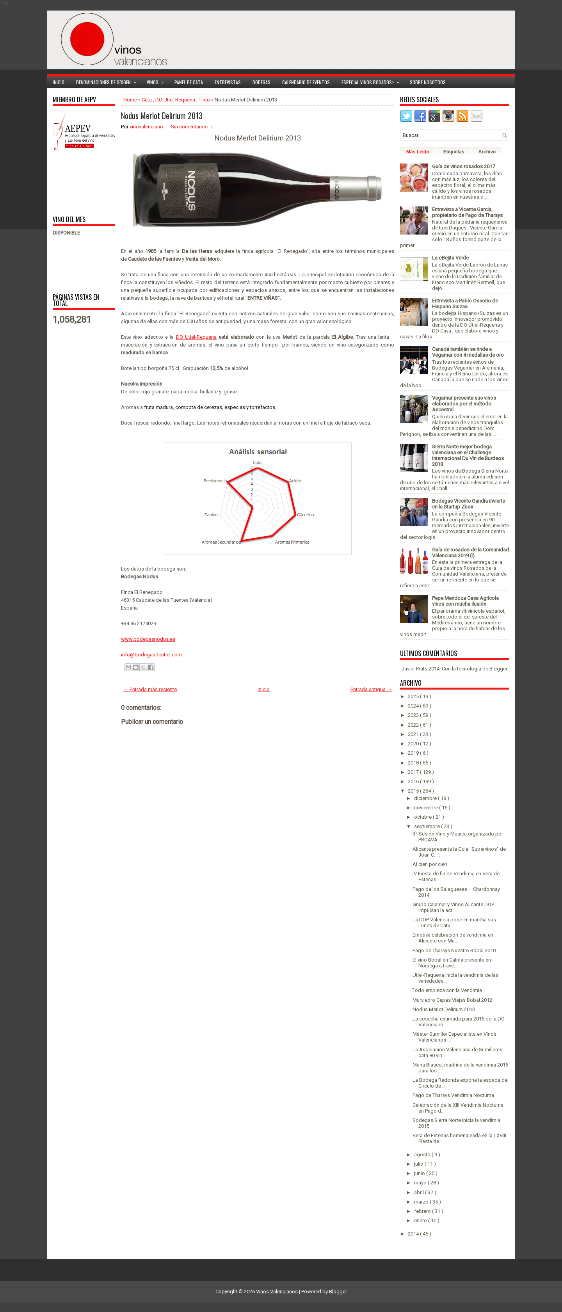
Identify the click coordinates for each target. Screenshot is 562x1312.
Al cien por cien (430, 864)
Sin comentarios (189, 127)
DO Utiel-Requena (175, 100)
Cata (147, 100)
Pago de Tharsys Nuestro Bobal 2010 (454, 950)
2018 (414, 763)
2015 (414, 791)
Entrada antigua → (371, 689)
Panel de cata (188, 82)
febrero (423, 1211)
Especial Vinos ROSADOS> (372, 80)
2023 (414, 715)
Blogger (498, 669)
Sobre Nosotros (428, 82)
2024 (414, 706)
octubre (423, 817)
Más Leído (417, 152)
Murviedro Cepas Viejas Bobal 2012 (452, 1000)
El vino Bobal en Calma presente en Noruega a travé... (452, 963)
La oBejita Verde (450, 258)
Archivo (487, 152)
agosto (423, 1154)
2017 (414, 772)
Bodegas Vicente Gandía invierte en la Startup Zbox (468, 504)
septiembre (427, 826)
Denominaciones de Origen (108, 80)
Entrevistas (228, 82)
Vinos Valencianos (277, 1291)
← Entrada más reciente (150, 689)
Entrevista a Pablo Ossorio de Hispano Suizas (465, 303)
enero (421, 1220)
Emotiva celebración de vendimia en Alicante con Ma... (453, 938)
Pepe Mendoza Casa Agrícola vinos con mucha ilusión (465, 601)
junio (420, 1173)
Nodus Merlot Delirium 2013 (162, 115)
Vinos (158, 80)
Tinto (204, 100)
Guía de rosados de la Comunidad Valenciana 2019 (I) (470, 552)
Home (130, 100)
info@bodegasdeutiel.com (151, 655)
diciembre (426, 798)
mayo (421, 1183)
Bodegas (261, 82)
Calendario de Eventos (306, 82)
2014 (414, 1234)
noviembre (426, 808)
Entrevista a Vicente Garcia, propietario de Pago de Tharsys (467, 212)
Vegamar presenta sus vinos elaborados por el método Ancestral (464, 403)
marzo (422, 1202)
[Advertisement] (77, 182)
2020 (414, 744)
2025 (414, 696)
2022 (414, 725)
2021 (414, 734)
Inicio (58, 82)
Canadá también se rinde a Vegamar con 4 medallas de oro (468, 352)
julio (419, 1164)
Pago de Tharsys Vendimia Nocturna (453, 1095)
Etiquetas (453, 152)
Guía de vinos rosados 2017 (463, 166)
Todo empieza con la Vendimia (447, 990)
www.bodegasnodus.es (148, 639)
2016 (414, 781)
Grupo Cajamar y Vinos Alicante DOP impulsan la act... (453, 907)
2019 (414, 753)
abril (419, 1192)
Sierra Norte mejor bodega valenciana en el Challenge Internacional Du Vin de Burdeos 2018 (468, 455)
